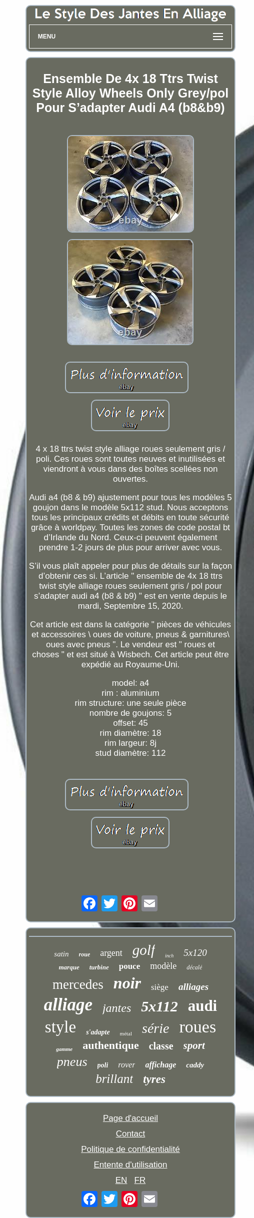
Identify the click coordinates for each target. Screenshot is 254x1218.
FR (140, 1180)
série (155, 1028)
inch (169, 955)
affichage (160, 1064)
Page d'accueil (130, 1118)
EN (122, 1180)
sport (194, 1045)
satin (61, 954)
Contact (131, 1133)
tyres (154, 1079)
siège (159, 987)
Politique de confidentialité (130, 1149)
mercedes (78, 984)
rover (126, 1064)
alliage (68, 1004)
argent (111, 953)
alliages (193, 986)
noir (127, 983)
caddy (195, 1065)
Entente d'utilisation (131, 1164)
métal (126, 1033)
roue (84, 954)
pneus (72, 1061)
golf (143, 950)
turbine (99, 967)
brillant (114, 1078)
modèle (163, 966)
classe (161, 1045)
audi (203, 1005)
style (60, 1027)
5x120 (195, 952)
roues (197, 1026)
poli (103, 1065)
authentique (110, 1045)
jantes (116, 1007)
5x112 (159, 1006)
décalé (194, 967)
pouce (129, 966)
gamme (64, 1049)
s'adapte (98, 1032)
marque (69, 967)
